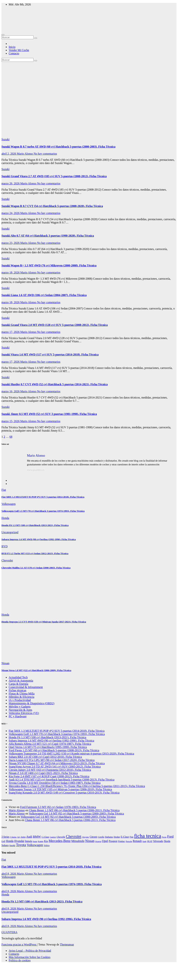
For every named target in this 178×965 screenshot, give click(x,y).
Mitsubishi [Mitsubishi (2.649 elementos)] (77, 841)
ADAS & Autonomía (21, 680)
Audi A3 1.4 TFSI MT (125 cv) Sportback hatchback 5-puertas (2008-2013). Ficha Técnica (61, 779)
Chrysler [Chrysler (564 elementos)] (85, 837)
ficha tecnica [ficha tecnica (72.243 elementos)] (147, 836)
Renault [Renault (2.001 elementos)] (137, 841)
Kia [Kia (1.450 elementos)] (46, 841)
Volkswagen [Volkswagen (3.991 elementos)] (35, 845)
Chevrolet (7, 560)
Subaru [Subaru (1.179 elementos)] (5, 845)
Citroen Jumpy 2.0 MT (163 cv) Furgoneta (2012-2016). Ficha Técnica (50, 769)
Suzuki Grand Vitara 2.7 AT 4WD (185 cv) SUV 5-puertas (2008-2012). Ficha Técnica (54, 176)
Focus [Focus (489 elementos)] (164, 837)
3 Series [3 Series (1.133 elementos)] (5, 836)
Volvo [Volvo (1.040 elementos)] (47, 845)
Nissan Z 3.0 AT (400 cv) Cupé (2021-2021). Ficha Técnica (43, 773)
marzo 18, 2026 (10, 272)
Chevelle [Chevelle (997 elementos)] (61, 836)
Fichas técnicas (17, 690)
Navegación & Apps (20, 709)
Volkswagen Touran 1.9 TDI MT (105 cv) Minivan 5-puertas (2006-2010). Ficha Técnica (60, 789)
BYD (4, 546)
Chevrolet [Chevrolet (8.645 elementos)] (73, 836)
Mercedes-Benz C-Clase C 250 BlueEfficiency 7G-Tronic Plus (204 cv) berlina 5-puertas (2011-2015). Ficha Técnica (77, 786)
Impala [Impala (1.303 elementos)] (28, 841)
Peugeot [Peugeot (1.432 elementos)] (113, 841)
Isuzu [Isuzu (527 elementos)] (35, 841)
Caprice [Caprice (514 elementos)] (53, 837)
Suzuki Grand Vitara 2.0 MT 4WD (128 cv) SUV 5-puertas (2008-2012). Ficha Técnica (54, 324)
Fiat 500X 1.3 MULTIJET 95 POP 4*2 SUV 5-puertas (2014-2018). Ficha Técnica (42, 497)
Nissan (5, 663)
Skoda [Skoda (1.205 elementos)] (167, 841)
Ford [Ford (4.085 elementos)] (170, 836)
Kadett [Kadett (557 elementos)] (40, 841)
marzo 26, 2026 (10, 183)
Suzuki (5, 139)
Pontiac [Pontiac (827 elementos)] (121, 841)
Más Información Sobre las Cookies (29, 957)
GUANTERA (9, 932)
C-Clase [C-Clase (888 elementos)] (45, 837)
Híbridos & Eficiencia (21, 696)
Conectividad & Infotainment (26, 687)
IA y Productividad (20, 700)
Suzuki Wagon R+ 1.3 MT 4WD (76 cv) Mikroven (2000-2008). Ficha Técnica (49, 265)
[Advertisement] (89, 89)
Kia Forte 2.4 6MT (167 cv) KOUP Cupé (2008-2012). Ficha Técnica (49, 776)
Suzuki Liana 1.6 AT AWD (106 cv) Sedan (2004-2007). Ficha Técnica (44, 295)
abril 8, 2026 (9, 873)
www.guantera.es (35, 470)
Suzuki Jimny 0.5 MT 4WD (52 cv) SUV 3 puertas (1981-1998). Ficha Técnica (49, 413)
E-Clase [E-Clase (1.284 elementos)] (125, 836)
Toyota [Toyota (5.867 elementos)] (21, 845)
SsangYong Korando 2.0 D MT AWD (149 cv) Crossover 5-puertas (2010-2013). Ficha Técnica (64, 792)
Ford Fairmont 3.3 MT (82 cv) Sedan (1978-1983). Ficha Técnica (58, 807)
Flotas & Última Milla (22, 693)
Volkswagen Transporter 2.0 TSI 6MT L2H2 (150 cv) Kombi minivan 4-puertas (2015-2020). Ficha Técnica (71, 753)
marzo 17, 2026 (10, 331)
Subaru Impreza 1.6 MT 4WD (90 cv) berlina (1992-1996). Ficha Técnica (38, 539)
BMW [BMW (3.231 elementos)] (37, 836)
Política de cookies (20, 960)
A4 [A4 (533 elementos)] (18, 837)
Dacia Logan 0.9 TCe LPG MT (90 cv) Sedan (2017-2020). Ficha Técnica (52, 760)
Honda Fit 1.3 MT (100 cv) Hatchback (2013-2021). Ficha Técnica (35, 525)
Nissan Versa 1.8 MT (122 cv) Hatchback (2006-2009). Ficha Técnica (36, 670)
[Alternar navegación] (2, 34)
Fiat (3, 489)
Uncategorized (9, 532)
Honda (5, 518)
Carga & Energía (18, 683)
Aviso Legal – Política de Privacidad (30, 950)
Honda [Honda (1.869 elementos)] (10, 841)
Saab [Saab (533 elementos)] (144, 841)
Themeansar (67, 944)
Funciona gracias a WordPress (19, 944)
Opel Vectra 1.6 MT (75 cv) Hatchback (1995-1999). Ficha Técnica (48, 747)
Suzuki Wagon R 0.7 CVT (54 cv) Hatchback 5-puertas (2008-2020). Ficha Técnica (52, 206)
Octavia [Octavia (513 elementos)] (98, 841)
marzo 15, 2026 (10, 421)
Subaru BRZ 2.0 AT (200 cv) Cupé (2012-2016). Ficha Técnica (45, 756)
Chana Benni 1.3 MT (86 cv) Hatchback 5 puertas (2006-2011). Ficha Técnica (74, 810)
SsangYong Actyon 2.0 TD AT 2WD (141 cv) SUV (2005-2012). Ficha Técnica (55, 766)
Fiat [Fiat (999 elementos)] (131, 836)
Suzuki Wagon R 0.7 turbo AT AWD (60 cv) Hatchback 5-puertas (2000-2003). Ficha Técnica (58, 146)
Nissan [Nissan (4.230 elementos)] (89, 841)
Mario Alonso (25, 153)
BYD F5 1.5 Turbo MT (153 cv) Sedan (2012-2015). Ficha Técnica (34, 553)
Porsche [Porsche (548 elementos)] (129, 841)
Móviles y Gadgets (20, 706)
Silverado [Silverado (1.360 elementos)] (158, 841)
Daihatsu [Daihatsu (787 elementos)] (109, 837)
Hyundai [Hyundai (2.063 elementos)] (19, 841)
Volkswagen (8, 503)
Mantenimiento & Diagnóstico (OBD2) (31, 703)
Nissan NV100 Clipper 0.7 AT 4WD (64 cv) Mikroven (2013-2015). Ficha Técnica (57, 763)
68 (10, 436)
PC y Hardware (18, 716)
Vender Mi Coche (19, 50)
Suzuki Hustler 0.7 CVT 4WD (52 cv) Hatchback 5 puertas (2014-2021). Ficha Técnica (54, 384)
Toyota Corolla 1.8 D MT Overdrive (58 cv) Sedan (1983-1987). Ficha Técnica (54, 782)
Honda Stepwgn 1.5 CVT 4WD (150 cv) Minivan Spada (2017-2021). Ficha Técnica (43, 621)
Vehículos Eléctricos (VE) (24, 713)
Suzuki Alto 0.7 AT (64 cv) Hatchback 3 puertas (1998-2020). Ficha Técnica (47, 235)
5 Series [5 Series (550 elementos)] (13, 837)
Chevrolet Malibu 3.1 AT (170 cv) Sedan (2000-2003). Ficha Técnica (35, 567)
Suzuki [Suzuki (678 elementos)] (12, 845)
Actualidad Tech (18, 677)
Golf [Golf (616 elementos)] (3, 841)
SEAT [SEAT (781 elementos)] (149, 841)
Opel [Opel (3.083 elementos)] (105, 841)
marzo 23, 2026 (10, 242)
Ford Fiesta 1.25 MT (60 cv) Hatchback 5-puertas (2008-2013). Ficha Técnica (54, 750)
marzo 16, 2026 (10, 391)
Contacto (14, 53)
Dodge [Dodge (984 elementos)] (117, 836)
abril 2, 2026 (9, 153)
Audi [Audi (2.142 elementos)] (29, 836)
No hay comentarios (45, 153)
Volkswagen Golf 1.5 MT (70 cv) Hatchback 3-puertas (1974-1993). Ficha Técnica (43, 511)
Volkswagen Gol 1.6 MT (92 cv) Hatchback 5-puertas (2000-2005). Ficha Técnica (76, 813)
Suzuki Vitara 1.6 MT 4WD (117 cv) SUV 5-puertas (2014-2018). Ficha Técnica (50, 354)
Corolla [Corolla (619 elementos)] (101, 837)
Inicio (12, 46)
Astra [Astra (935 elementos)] (23, 836)
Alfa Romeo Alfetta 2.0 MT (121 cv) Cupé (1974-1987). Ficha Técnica (50, 743)
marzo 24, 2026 (10, 213)
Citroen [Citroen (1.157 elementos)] (93, 836)
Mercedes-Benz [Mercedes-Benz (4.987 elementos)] (59, 841)
